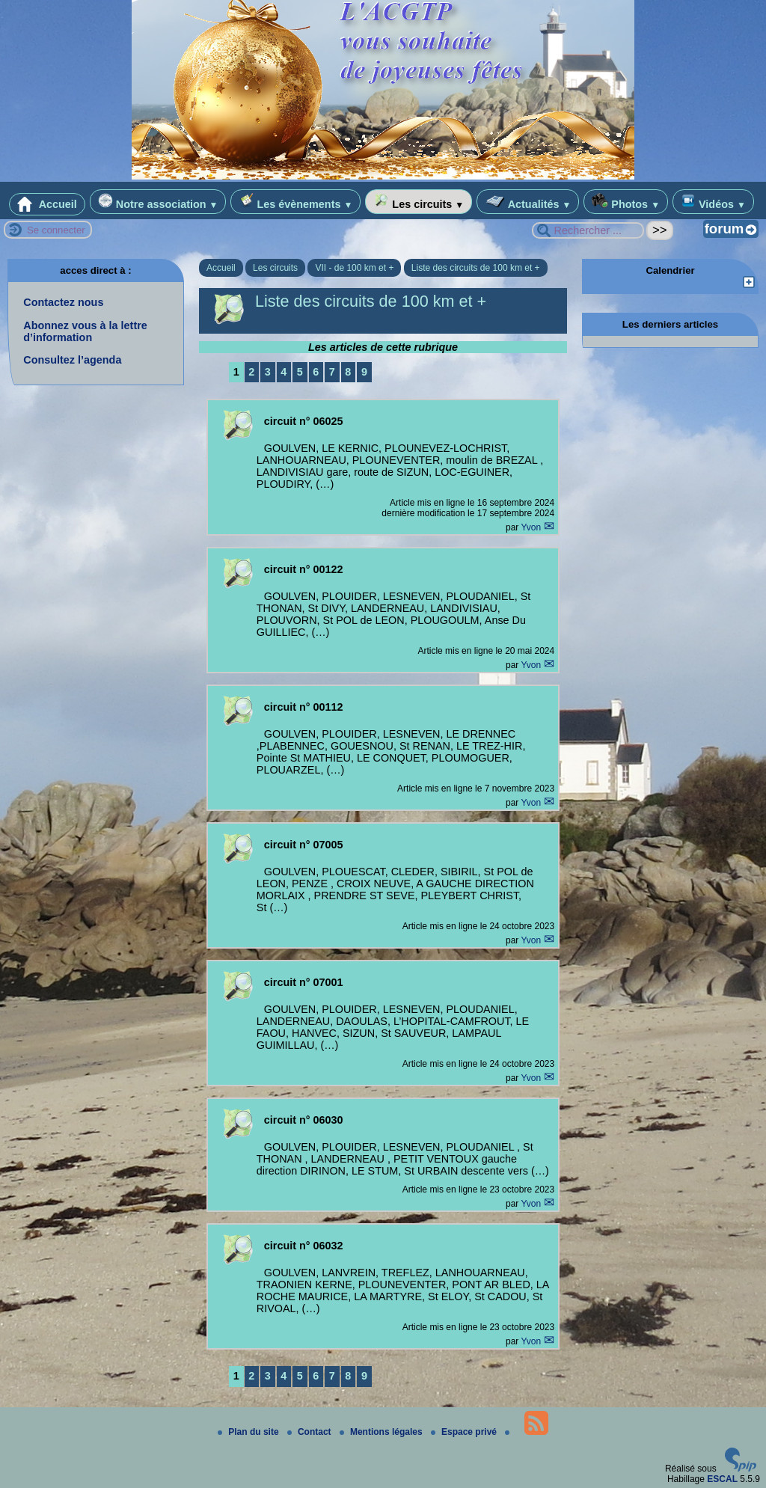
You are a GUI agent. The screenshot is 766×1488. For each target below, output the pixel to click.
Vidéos (713, 201)
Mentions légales (382, 1432)
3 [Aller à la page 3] (268, 372)
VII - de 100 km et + (354, 268)
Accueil (47, 204)
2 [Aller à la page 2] (251, 372)
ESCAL (722, 1479)
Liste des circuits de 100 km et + (475, 268)
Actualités (528, 201)
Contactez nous (63, 302)
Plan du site (249, 1432)
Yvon (532, 527)
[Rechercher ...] (588, 230)
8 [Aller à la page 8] (348, 372)
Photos (626, 201)
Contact (310, 1432)
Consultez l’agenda (72, 360)
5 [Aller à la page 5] (300, 372)
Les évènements (295, 201)
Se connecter (56, 230)
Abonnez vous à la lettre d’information (85, 331)
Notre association (158, 201)
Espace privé (465, 1432)
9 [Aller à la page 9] (364, 372)
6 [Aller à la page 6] (316, 372)
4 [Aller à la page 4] (284, 372)
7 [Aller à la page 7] (332, 372)
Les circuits (418, 201)
